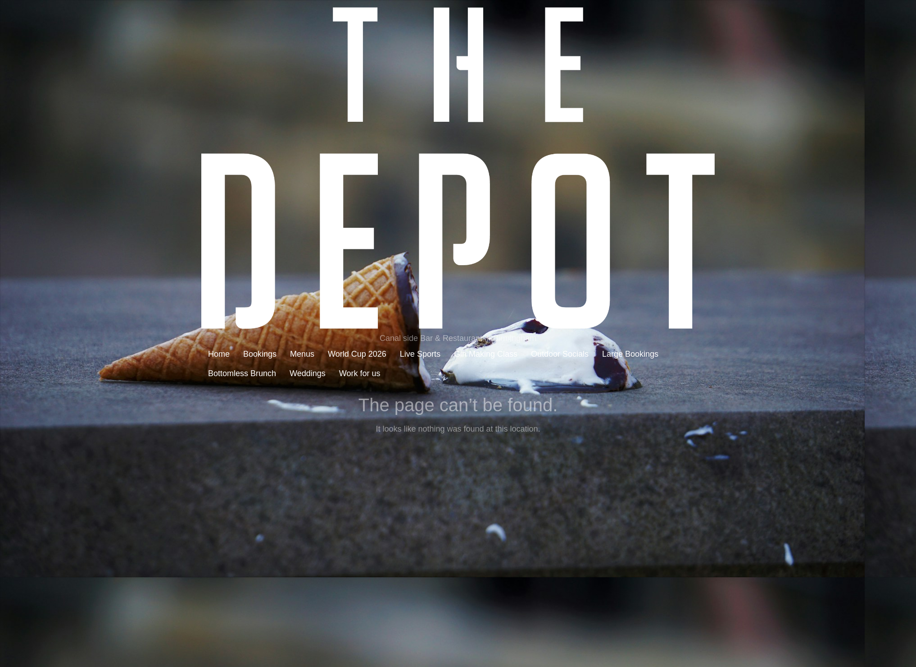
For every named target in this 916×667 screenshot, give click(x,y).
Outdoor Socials (560, 354)
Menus (302, 354)
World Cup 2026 (357, 354)
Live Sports (420, 354)
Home (219, 354)
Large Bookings (630, 354)
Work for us (360, 373)
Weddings (308, 373)
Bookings (260, 354)
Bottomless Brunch (242, 373)
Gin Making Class (485, 354)
